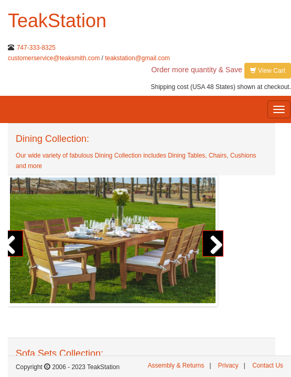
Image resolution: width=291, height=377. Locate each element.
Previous (12, 243)
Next (212, 243)
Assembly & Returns (176, 365)
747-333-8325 (36, 47)
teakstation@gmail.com (137, 58)
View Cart (267, 70)
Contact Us (267, 365)
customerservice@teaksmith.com (54, 58)
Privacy (228, 365)
